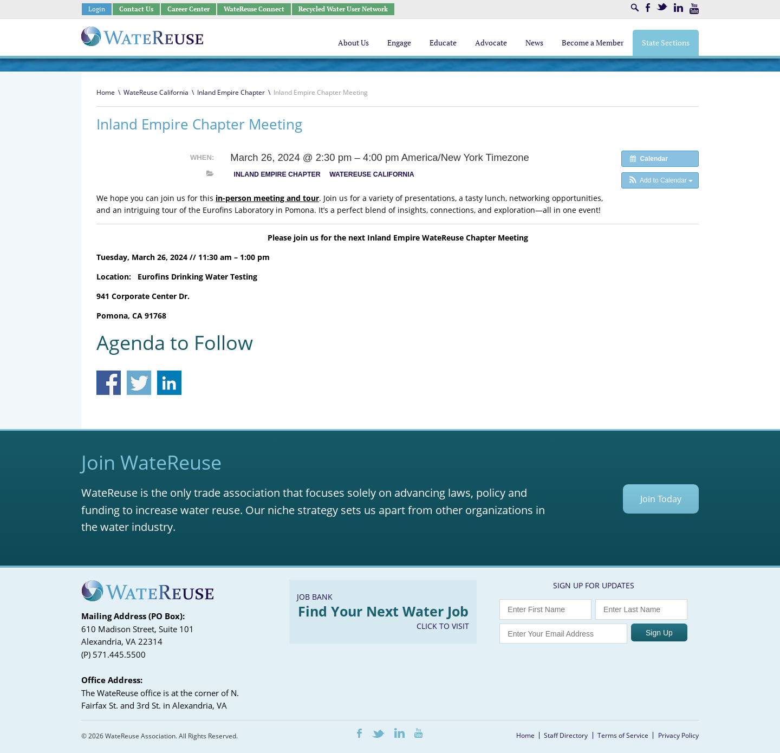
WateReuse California (155, 92)
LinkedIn (678, 7)
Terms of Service (622, 735)
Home (105, 92)
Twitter (661, 6)
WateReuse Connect (254, 9)
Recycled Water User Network (343, 9)
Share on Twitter (139, 383)
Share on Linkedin (169, 383)
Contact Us (136, 9)
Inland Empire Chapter (231, 92)
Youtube (694, 8)
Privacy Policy (678, 735)
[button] (660, 180)
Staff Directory (566, 735)
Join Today (660, 499)
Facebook (648, 7)
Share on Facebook (108, 383)
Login (96, 9)
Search (634, 7)
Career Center (188, 9)
